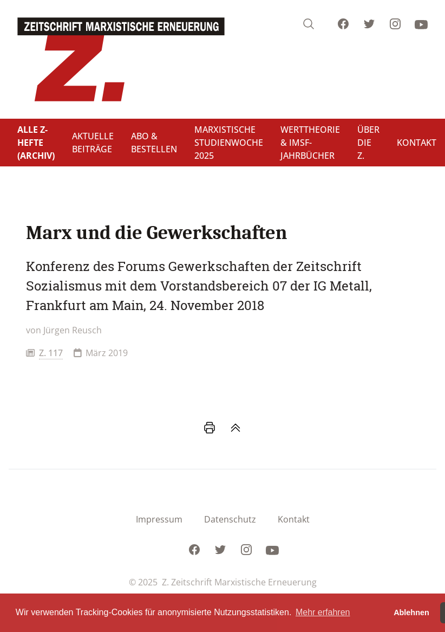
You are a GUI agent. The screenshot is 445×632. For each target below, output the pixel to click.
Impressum (159, 519)
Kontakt (294, 519)
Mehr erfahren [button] (323, 612)
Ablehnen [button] (411, 612)
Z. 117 (51, 353)
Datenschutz (230, 519)
